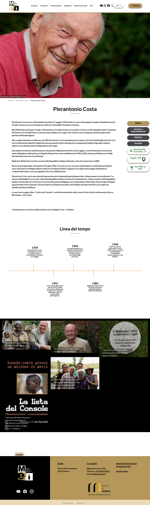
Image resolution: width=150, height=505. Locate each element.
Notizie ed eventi (80, 6)
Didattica (68, 6)
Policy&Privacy (68, 503)
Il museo (34, 6)
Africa (138, 123)
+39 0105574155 (102, 471)
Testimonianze (56, 6)
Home (10, 100)
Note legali (80, 503)
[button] (18, 491)
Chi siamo (44, 6)
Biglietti (136, 5)
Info (91, 6)
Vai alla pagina (122, 471)
